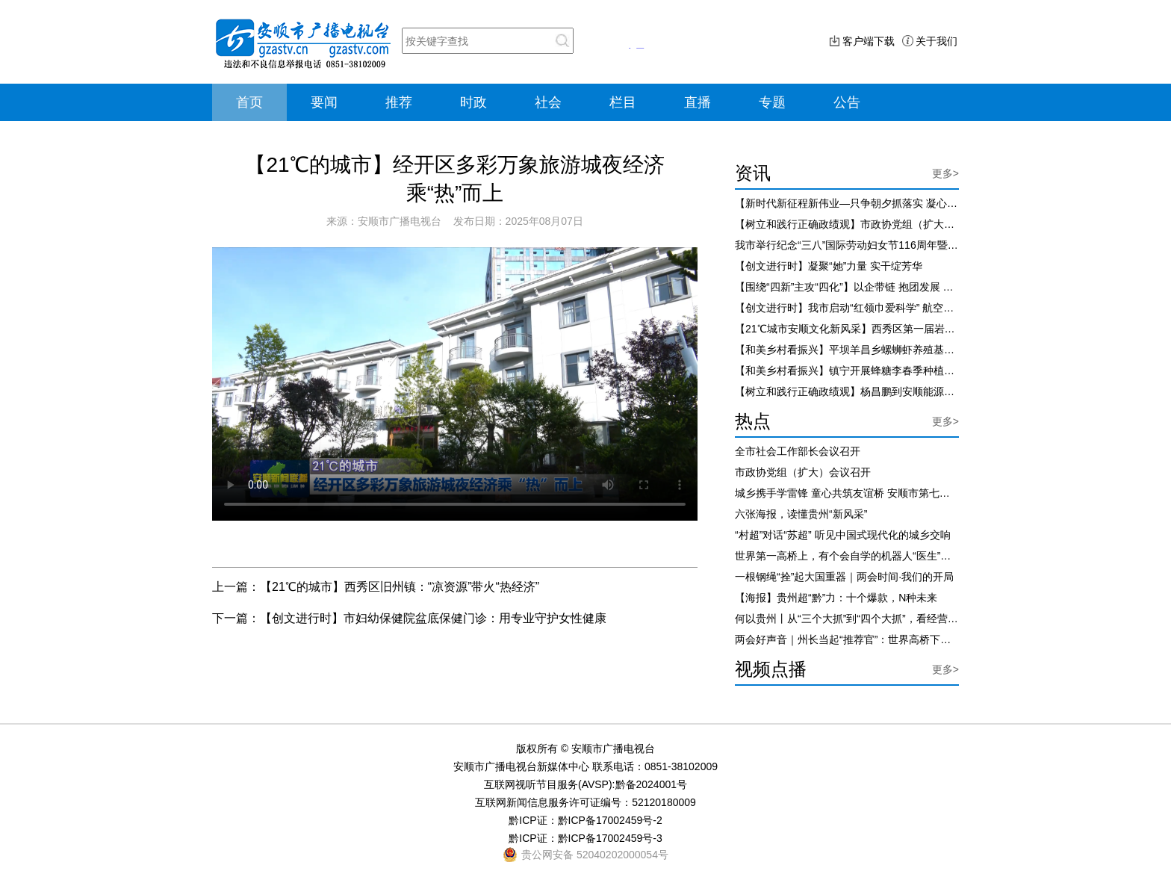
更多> (945, 173)
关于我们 (936, 41)
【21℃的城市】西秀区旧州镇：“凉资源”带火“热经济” (399, 586)
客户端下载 (868, 41)
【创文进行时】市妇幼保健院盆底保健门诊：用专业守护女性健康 (433, 618)
